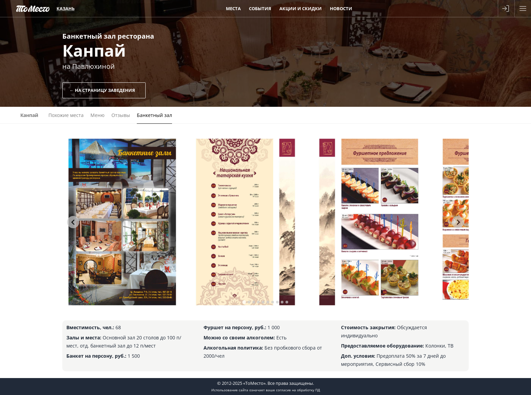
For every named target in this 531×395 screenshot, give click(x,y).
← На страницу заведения (102, 90)
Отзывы (120, 115)
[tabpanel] (122, 222)
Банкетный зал (154, 115)
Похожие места (66, 115)
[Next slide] (458, 222)
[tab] (244, 302)
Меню (97, 115)
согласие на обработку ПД (298, 390)
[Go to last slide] (73, 222)
